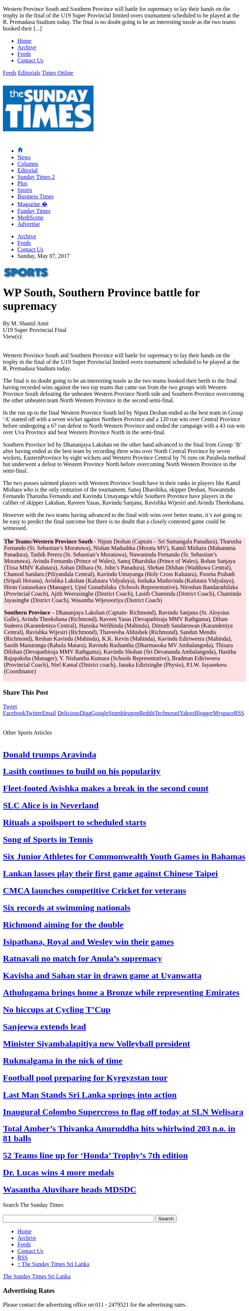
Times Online (57, 73)
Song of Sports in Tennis (48, 839)
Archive (26, 47)
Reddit (147, 713)
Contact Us (30, 60)
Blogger (203, 713)
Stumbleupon (123, 713)
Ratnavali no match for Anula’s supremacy (82, 958)
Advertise (28, 224)
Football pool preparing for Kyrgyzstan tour (85, 1077)
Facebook (14, 713)
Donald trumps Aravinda (49, 754)
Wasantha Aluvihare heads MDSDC (69, 1189)
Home (24, 41)
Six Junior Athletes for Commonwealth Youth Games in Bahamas (124, 856)
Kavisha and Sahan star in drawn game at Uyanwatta (102, 975)
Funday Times (33, 211)
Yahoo (186, 713)
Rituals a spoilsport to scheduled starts (74, 822)
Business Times (35, 196)
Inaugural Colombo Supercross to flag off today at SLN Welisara (123, 1112)
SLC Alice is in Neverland (51, 805)
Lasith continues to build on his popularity (82, 771)
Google (99, 713)
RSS (239, 713)
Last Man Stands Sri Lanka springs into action (90, 1095)
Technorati (167, 713)
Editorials (29, 73)
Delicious (68, 713)
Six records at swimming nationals (66, 907)
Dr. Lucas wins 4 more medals (58, 1172)
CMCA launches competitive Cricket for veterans (94, 890)
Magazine (32, 204)
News (23, 157)
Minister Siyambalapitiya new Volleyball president (96, 1043)
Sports (24, 190)
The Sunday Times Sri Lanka (53, 1264)
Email (49, 713)
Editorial (27, 170)
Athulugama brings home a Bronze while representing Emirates (121, 992)
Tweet (10, 706)
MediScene (30, 217)
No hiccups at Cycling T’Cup (57, 1009)
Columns (27, 164)
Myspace (223, 713)
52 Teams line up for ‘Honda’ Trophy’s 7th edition (95, 1155)
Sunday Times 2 (36, 177)
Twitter (33, 713)
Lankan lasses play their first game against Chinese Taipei (110, 873)
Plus (22, 183)
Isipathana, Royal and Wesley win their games (88, 941)
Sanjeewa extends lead (44, 1026)
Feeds (24, 54)
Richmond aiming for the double (63, 924)
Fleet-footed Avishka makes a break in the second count (105, 788)
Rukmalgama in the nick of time (63, 1060)
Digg (85, 713)
